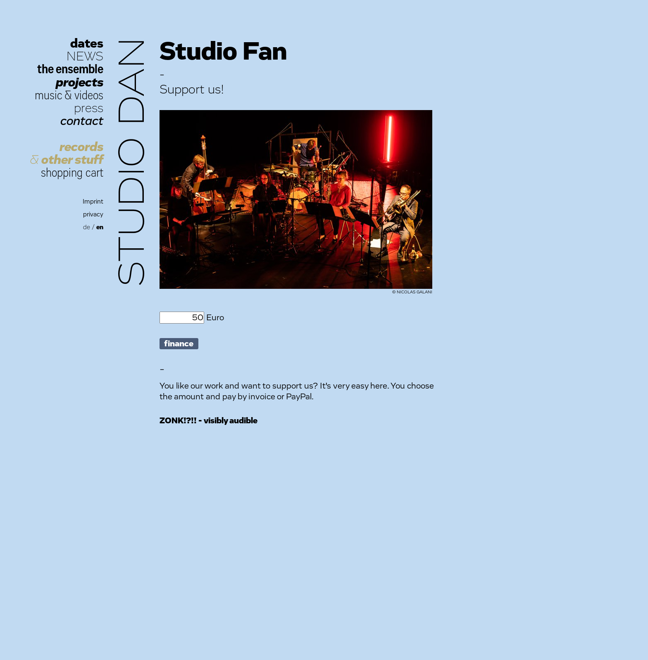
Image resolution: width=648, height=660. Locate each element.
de (86, 227)
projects (79, 82)
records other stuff (66, 153)
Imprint (93, 202)
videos (88, 95)
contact (81, 121)
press (88, 108)
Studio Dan (133, 162)
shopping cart (72, 172)
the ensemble (70, 69)
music (48, 95)
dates (86, 43)
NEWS (85, 56)
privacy (93, 214)
